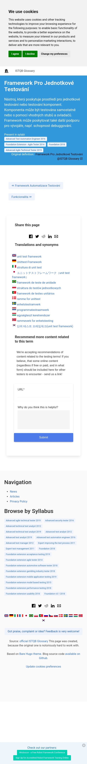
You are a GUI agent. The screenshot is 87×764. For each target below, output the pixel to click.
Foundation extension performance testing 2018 (28, 588)
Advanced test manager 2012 (20, 543)
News (13, 491)
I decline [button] (30, 53)
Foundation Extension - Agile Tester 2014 (25, 144)
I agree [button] (15, 53)
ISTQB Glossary (25, 71)
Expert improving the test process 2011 (56, 543)
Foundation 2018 (57, 144)
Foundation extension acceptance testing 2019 (28, 554)
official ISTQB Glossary (33, 641)
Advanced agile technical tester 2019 (23, 520)
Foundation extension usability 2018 (23, 594)
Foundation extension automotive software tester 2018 (31, 565)
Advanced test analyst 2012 (59, 532)
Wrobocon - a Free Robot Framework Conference (42, 752)
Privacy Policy (18, 501)
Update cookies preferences (43, 666)
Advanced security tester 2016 (59, 520)
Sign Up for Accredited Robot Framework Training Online (42, 758)
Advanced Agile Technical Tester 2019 (24, 150)
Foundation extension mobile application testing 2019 (31, 577)
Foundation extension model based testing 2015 (28, 582)
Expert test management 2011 (20, 548)
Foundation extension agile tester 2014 (24, 560)
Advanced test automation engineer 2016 (56, 537)
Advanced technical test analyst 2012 (23, 526)
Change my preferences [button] (54, 53)
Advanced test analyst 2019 (19, 537)
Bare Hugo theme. (30, 654)
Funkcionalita (21, 197)
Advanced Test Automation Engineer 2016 (25, 139)
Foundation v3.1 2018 (54, 594)
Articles (14, 496)
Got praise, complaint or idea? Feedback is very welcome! (43, 631)
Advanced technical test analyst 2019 (23, 532)
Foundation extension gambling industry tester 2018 (30, 571)
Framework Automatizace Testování (35, 185)
